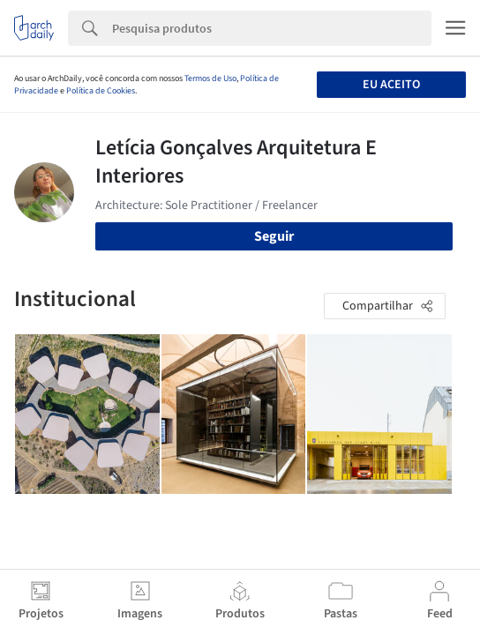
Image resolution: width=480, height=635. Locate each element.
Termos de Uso (210, 78)
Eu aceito (391, 84)
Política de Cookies (100, 91)
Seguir (274, 236)
